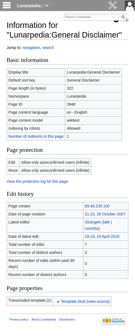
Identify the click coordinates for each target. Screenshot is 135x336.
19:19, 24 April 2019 (102, 236)
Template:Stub (73, 301)
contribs (91, 228)
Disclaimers (67, 319)
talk (107, 222)
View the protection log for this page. (38, 181)
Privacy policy (19, 319)
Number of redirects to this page (36, 136)
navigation (31, 47)
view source (98, 301)
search (48, 47)
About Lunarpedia (43, 319)
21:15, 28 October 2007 (105, 214)
